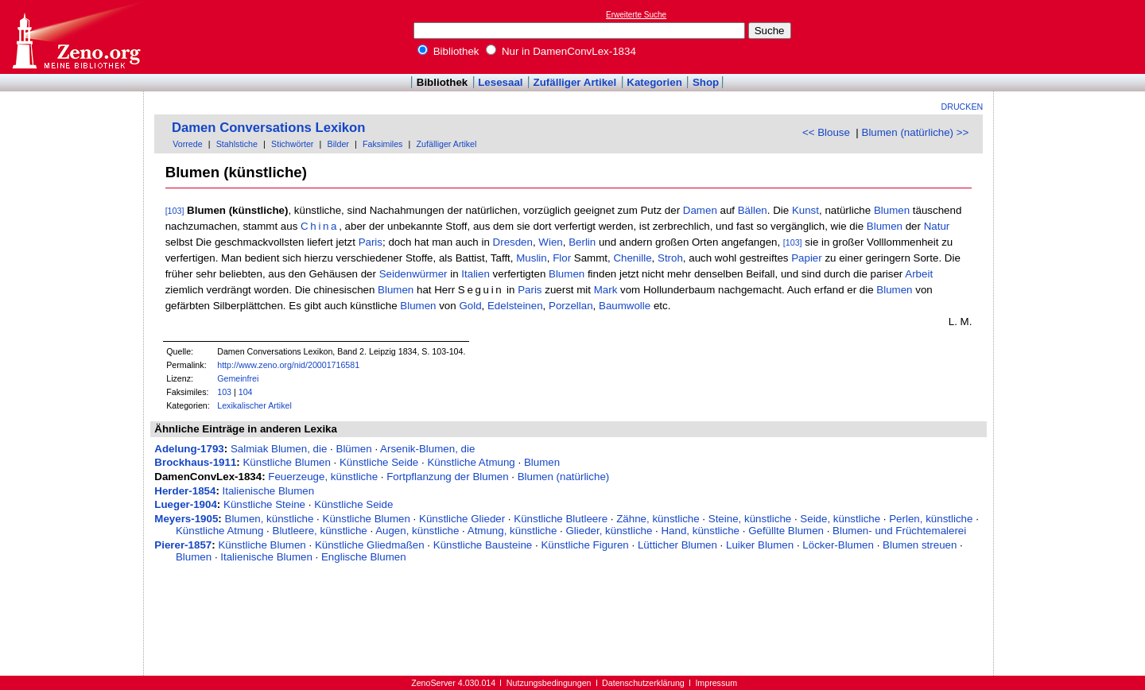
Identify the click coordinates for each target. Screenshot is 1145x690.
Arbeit (919, 274)
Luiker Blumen (760, 545)
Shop (706, 82)
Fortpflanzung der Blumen (447, 477)
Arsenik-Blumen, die (427, 449)
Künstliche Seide (379, 462)
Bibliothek (448, 51)
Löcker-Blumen (838, 545)
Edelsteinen (515, 306)
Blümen (354, 449)
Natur (937, 226)
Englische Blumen (363, 557)
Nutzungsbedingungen (549, 683)
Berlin (582, 242)
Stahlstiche (237, 144)
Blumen (892, 210)
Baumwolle (624, 306)
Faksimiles (382, 144)
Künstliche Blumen (286, 462)
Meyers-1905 (186, 519)
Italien (475, 274)
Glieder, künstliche (608, 531)
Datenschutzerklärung (643, 683)
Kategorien (654, 82)
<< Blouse (826, 132)
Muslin (531, 258)
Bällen (752, 210)
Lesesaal (500, 82)
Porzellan (571, 306)
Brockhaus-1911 (195, 462)
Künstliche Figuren (584, 545)
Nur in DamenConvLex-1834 (561, 51)
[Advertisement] (1071, 36)
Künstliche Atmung (470, 462)
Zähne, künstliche (657, 519)
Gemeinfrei (237, 378)
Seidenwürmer (413, 274)
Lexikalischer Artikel (254, 405)
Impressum (716, 683)
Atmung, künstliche (512, 531)
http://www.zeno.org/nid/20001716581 (288, 365)
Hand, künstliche (700, 531)
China (320, 226)
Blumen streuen (920, 545)
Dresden (513, 242)
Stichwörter (292, 144)
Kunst (805, 210)
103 (224, 392)
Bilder (338, 144)
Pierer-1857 (183, 545)
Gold (470, 306)
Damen (700, 210)
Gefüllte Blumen (786, 531)
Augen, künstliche (417, 531)
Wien (550, 242)
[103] (174, 210)
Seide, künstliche (840, 519)
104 (246, 392)
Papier (806, 258)
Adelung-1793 (188, 449)
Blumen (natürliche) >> (915, 132)
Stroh (670, 258)
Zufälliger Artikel (575, 82)
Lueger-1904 (185, 504)
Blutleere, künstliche (320, 531)
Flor (562, 258)
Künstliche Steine (264, 504)
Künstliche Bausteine (482, 545)
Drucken (962, 106)
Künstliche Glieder (462, 519)
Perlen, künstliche (930, 519)
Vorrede (187, 144)
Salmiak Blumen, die (279, 449)
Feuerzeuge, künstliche (323, 477)
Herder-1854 (184, 491)
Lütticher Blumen (677, 545)
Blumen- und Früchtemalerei (899, 531)
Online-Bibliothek (75, 37)
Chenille (632, 258)
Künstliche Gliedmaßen (370, 545)
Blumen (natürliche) (564, 477)
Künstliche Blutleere (560, 519)
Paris (370, 242)
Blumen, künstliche (269, 519)
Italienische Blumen (269, 491)
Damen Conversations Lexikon (268, 127)
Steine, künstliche (749, 519)
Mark (606, 290)
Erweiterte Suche (636, 14)
